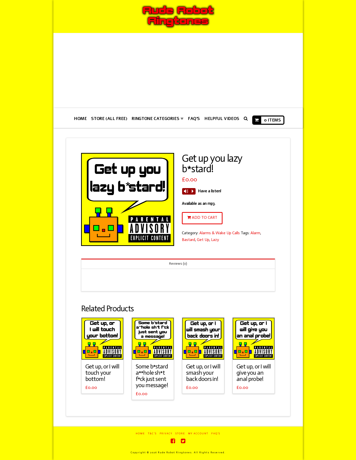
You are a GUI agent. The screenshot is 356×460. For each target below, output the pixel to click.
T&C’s (152, 433)
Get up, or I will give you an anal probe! (254, 372)
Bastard (188, 239)
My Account (198, 433)
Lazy (215, 239)
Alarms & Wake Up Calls (219, 232)
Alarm (255, 232)
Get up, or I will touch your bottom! (102, 372)
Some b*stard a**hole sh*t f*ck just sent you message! (152, 376)
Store (180, 433)
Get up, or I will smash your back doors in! (203, 372)
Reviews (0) (178, 263)
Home (140, 433)
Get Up (203, 239)
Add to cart (204, 217)
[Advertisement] (178, 71)
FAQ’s (215, 433)
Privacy (166, 433)
